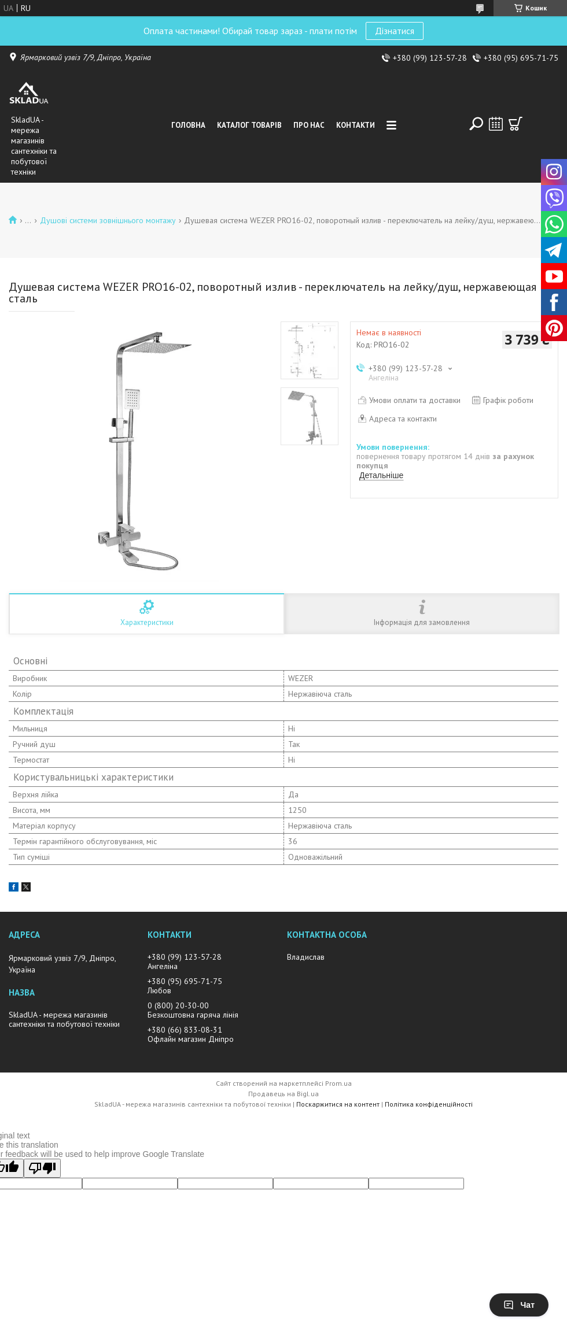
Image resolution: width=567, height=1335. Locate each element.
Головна (188, 125)
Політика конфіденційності (429, 1104)
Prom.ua (338, 1083)
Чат (519, 1305)
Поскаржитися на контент (338, 1104)
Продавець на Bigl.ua (283, 1093)
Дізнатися (394, 30)
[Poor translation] (42, 1168)
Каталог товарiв (249, 125)
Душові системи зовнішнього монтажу (108, 220)
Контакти (355, 125)
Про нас (309, 125)
